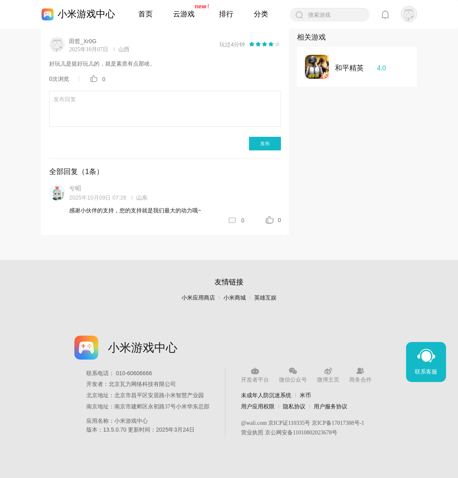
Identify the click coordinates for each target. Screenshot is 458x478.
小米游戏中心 (86, 13)
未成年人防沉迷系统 (266, 395)
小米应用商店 (198, 298)
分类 (261, 14)
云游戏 (184, 14)
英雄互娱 (265, 298)
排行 (226, 14)
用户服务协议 (330, 406)
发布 (265, 143)
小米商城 (234, 298)
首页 (145, 14)
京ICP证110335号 (289, 423)
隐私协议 (294, 406)
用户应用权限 (258, 406)
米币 (305, 395)
